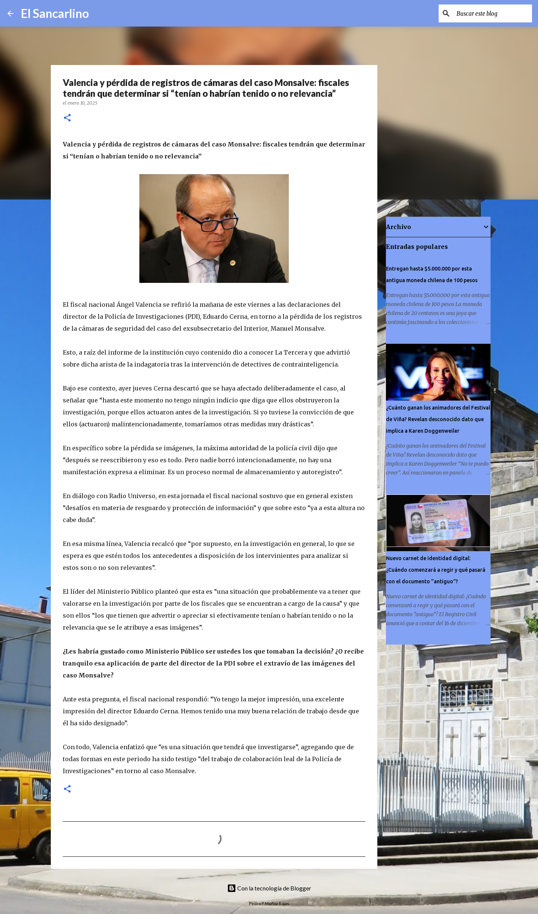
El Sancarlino (55, 13)
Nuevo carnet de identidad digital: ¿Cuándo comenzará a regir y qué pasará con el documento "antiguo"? (435, 569)
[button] (67, 118)
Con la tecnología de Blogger (269, 888)
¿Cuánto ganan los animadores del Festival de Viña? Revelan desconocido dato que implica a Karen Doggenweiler (438, 419)
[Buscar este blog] (493, 13)
